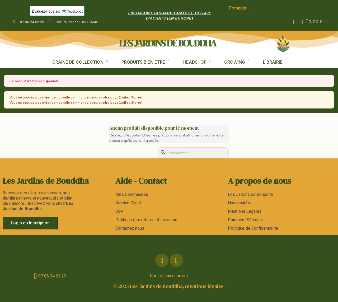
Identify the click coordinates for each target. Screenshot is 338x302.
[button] (294, 22)
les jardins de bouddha (167, 42)
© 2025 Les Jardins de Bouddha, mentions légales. (169, 286)
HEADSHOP (197, 62)
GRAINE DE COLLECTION (80, 62)
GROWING (236, 62)
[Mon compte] (301, 22)
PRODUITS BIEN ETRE (145, 62)
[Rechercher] (193, 152)
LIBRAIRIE (273, 61)
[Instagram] (176, 260)
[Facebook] (161, 260)
